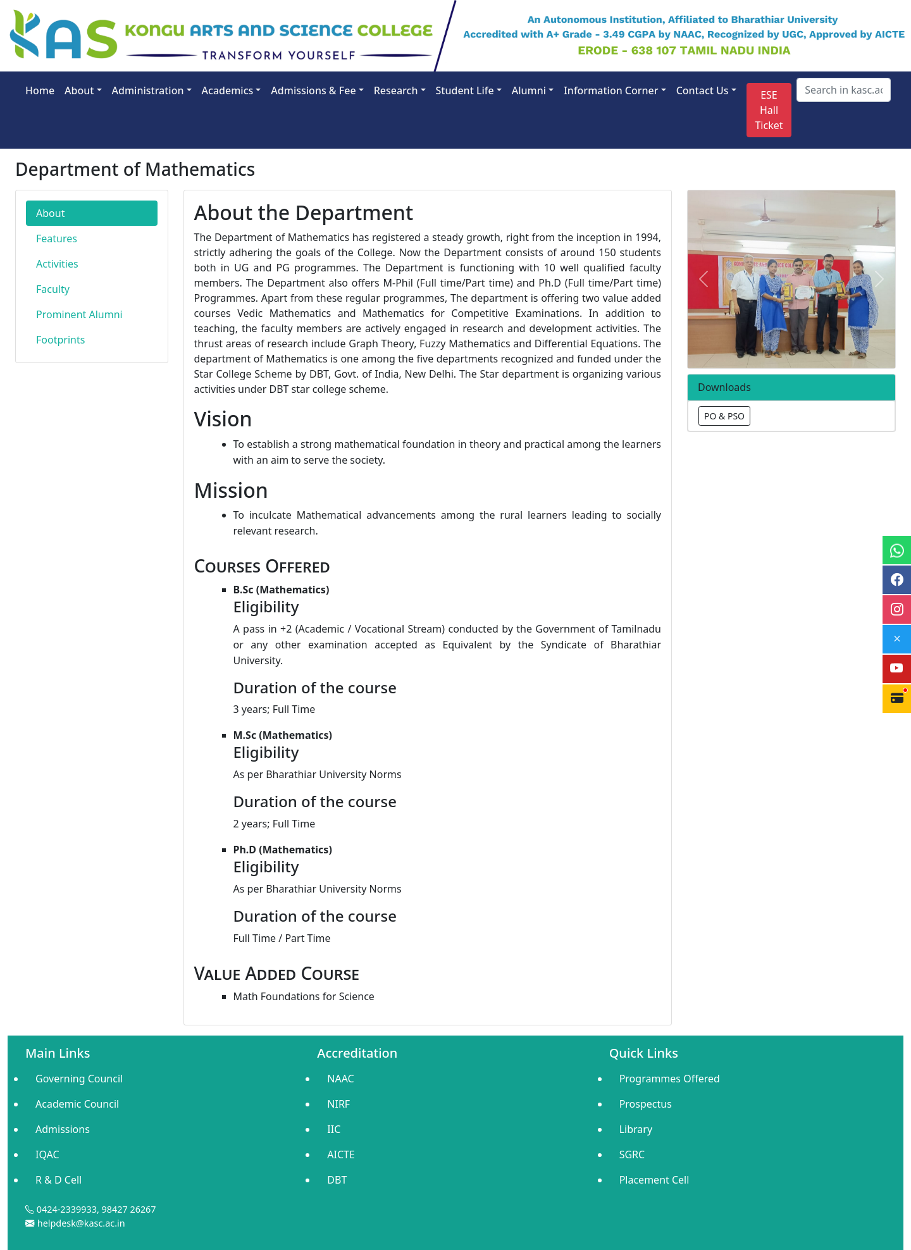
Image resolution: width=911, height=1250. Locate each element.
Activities (57, 264)
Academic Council (77, 1104)
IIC (333, 1129)
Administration (148, 90)
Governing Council (79, 1079)
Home (39, 90)
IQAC (47, 1154)
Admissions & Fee (313, 90)
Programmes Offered (669, 1079)
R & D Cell (58, 1180)
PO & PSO (724, 416)
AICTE (341, 1154)
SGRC (632, 1154)
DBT (337, 1180)
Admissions (62, 1129)
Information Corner (611, 90)
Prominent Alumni (79, 314)
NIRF (338, 1104)
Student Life (465, 90)
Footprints (60, 340)
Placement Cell (654, 1180)
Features (56, 238)
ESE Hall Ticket (769, 110)
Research (396, 90)
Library (635, 1129)
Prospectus (645, 1104)
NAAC (340, 1079)
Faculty (53, 289)
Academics (228, 90)
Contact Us (702, 90)
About (79, 90)
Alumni (529, 90)
